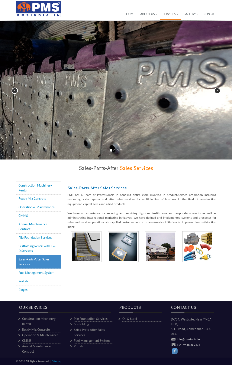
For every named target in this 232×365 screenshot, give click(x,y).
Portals (23, 281)
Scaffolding (81, 324)
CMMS (23, 216)
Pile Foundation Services (35, 238)
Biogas (23, 290)
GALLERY (191, 14)
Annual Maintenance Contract (33, 226)
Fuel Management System (36, 273)
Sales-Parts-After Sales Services (34, 261)
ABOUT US (149, 14)
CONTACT (210, 14)
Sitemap (57, 361)
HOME (130, 14)
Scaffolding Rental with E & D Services (37, 248)
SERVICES (170, 14)
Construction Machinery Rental (35, 187)
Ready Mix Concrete (32, 199)
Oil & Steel (129, 319)
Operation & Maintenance (37, 207)
